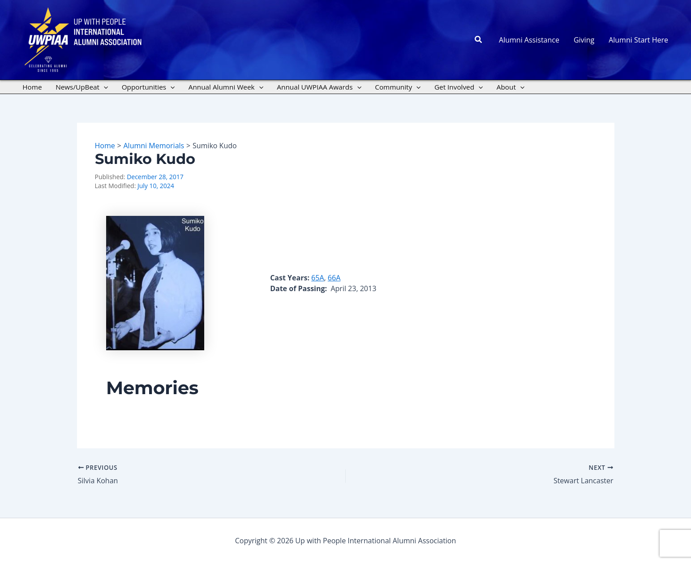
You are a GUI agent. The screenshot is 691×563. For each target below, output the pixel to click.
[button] (479, 40)
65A (317, 278)
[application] (103, 87)
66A (334, 278)
